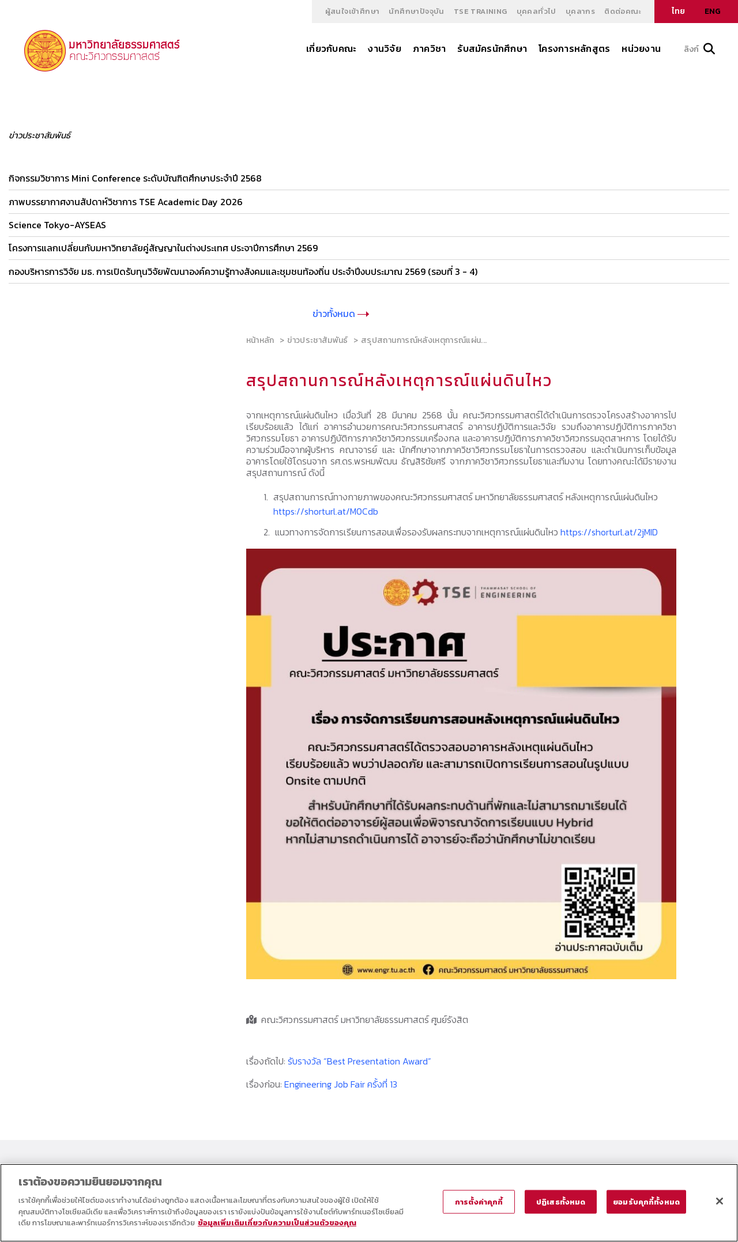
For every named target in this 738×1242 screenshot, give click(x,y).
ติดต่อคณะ (622, 11)
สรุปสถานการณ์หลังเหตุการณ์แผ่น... (424, 339)
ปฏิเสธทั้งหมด (560, 1201)
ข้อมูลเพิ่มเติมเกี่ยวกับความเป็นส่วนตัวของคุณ (277, 1222)
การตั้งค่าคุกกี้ (479, 1201)
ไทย (678, 11)
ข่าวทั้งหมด (340, 312)
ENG (713, 11)
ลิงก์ (699, 49)
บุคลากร (580, 11)
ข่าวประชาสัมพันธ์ (317, 339)
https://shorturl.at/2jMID (609, 531)
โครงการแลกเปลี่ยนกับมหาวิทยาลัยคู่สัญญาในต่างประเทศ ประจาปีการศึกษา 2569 (163, 247)
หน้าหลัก (260, 339)
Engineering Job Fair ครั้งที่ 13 (340, 1083)
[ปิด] (719, 1201)
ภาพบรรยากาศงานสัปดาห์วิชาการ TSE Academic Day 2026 (126, 201)
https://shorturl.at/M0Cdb (325, 511)
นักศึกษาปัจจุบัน (416, 11)
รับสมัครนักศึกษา (492, 48)
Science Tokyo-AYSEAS (57, 224)
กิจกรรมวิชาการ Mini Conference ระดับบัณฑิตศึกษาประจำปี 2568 (135, 178)
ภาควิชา (429, 48)
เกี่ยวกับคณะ (331, 48)
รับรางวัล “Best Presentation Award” (359, 1060)
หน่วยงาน (641, 48)
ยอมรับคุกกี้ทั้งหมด (646, 1201)
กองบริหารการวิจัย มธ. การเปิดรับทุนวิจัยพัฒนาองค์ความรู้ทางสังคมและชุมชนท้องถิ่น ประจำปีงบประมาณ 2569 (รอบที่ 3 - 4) (243, 270)
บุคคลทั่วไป (536, 11)
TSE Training (480, 11)
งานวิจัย (384, 48)
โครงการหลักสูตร (574, 48)
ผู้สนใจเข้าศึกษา (352, 11)
